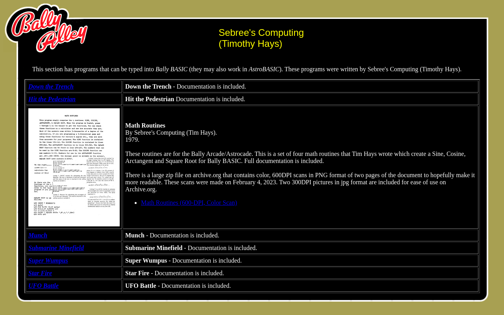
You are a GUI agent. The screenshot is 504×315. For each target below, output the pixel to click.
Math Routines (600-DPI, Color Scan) (189, 202)
